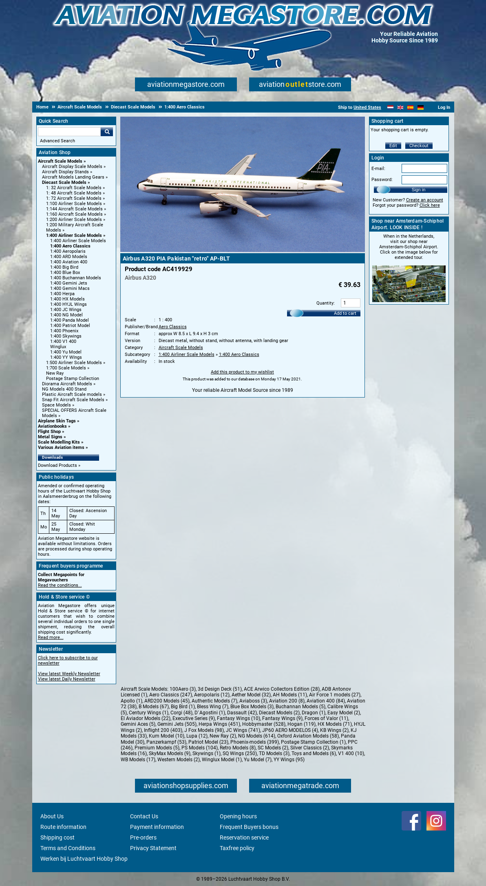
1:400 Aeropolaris (68, 251)
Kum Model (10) (166, 736)
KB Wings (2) (334, 730)
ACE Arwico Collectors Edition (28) (282, 689)
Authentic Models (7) (214, 701)
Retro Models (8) (238, 748)
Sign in (419, 189)
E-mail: (378, 168)
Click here (430, 205)
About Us (52, 816)
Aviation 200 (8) (287, 701)
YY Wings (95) (289, 759)
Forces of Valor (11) (326, 718)
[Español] (410, 107)
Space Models (56, 405)
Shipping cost (57, 837)
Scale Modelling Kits (59, 442)
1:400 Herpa (62, 293)
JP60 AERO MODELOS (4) (290, 730)
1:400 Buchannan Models (75, 278)
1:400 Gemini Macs (70, 288)
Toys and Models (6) (314, 753)
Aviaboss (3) (253, 701)
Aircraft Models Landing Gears (73, 177)
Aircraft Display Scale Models (72, 166)
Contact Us (144, 816)
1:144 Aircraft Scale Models (74, 209)
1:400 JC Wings (66, 309)
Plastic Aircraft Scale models (72, 394)
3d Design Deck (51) (220, 689)
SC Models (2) (273, 748)
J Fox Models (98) (204, 730)
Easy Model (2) (343, 713)
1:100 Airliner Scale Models (74, 203)
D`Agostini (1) (209, 713)
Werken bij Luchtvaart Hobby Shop (84, 858)
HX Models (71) (335, 724)
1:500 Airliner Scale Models (74, 362)
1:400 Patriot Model (70, 325)
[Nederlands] (390, 107)
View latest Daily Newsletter (66, 679)
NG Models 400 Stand (64, 389)
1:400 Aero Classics (70, 246)
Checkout (419, 145)
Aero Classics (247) (170, 695)
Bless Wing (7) (212, 706)
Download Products (57, 465)
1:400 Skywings (66, 336)
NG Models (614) (256, 736)
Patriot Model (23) (208, 742)
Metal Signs (50, 437)
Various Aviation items (61, 447)
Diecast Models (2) (279, 713)
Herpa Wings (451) (219, 724)
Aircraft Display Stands (65, 172)
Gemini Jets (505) (177, 724)
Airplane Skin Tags (57, 421)
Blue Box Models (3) (252, 706)
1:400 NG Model (66, 315)
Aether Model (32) (251, 695)
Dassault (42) (242, 713)
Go (107, 131)
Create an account (424, 200)
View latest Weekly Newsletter (69, 673)
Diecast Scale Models (64, 182)
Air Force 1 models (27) (334, 695)
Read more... (51, 637)
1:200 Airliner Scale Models (74, 219)
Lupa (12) (197, 736)
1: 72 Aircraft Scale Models (74, 198)
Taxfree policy (237, 848)
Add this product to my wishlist (242, 372)
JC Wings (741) (243, 730)
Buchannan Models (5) (300, 706)
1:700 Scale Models (66, 368)
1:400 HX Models (67, 299)
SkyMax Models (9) (169, 753)
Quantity (325, 303)
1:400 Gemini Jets (68, 283)
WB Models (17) (138, 759)
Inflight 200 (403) (163, 730)
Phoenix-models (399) (254, 742)
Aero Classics (173, 326)
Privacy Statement (153, 848)
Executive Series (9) (193, 718)
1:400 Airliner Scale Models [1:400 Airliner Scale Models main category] (78, 240)
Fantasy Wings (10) (238, 718)
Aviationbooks (52, 426)
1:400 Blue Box (65, 272)
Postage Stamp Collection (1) (313, 742)
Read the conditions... (60, 585)
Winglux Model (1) (222, 759)
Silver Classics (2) (309, 748)
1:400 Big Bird (64, 267)
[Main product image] (242, 250)
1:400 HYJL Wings (68, 304)
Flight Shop (49, 431)
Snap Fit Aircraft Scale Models (73, 399)
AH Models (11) (290, 695)
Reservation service (244, 837)
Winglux (58, 346)
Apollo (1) (131, 701)
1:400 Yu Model (66, 352)
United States (367, 107)
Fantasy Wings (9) (282, 718)
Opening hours (238, 816)
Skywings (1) (206, 753)
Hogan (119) (301, 724)
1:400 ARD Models (68, 256)
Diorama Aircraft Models (67, 384)
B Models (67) (154, 706)
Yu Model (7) (258, 759)
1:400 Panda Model (69, 320)
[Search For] (69, 131)
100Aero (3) (183, 689)
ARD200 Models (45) (167, 701)
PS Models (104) (199, 748)
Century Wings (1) (148, 713)
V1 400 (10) (351, 753)
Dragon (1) (313, 713)
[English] (401, 107)
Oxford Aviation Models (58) (308, 736)
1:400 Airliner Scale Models (74, 235)
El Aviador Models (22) (145, 718)
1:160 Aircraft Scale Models (74, 214)
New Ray (55, 373)
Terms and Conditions (67, 848)
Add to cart (345, 313)
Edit (393, 145)
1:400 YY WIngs (66, 357)
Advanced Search (57, 141)
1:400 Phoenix (64, 331)
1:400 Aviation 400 (68, 262)
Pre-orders (143, 837)
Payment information (157, 827)
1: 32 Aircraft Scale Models (74, 187)
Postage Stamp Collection (72, 378)
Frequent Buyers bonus (249, 827)
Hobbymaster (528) (263, 724)
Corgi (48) (181, 713)
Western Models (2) (178, 759)
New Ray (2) (223, 736)
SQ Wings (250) (240, 753)
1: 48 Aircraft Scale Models (74, 193)
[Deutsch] (421, 107)
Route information (63, 827)
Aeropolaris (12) (212, 695)
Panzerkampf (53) (166, 742)
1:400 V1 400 (63, 341)
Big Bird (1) (183, 706)
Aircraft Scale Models (60, 161)
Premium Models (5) (157, 748)
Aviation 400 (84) (326, 701)
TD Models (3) (274, 753)
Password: (382, 179)
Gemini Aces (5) (138, 724)
